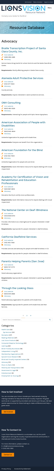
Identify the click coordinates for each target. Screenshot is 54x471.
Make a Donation (37, 2)
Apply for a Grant (48, 2)
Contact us (8, 455)
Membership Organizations (11, 354)
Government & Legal (9, 370)
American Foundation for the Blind (22, 150)
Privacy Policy (6, 469)
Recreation (5, 335)
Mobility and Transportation (11, 368)
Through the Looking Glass (17, 288)
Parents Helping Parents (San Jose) (23, 261)
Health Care (5, 329)
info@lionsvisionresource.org (13, 446)
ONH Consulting (11, 102)
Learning (5, 346)
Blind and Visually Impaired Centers (14, 359)
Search (51, 319)
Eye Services (7, 332)
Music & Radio (7, 365)
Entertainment (6, 373)
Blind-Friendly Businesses (11, 349)
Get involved (8, 412)
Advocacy (7, 59)
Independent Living (8, 351)
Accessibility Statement (22, 469)
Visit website (8, 55)
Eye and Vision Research (10, 357)
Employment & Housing (10, 376)
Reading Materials (8, 338)
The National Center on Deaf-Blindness (25, 210)
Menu (50, 8)
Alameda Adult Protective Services (22, 78)
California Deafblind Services (19, 236)
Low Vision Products (9, 340)
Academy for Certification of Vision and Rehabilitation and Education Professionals (25, 180)
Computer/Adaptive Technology (12, 343)
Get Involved (28, 2)
